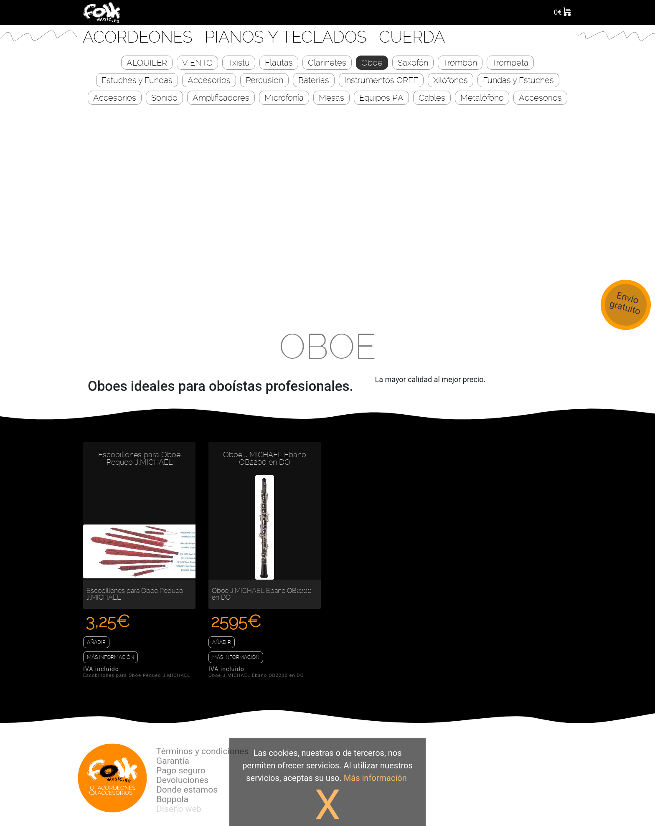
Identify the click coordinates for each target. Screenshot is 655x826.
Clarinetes (327, 63)
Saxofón (413, 63)
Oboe (372, 63)
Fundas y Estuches (518, 80)
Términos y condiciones (202, 751)
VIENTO (197, 63)
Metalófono (482, 98)
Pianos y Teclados (288, 37)
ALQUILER (147, 63)
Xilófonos (450, 80)
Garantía (172, 761)
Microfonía (284, 98)
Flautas (279, 63)
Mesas (331, 98)
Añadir (96, 642)
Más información (110, 657)
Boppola (172, 799)
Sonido (164, 98)
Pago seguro (181, 770)
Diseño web (178, 809)
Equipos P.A (381, 98)
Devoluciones (182, 780)
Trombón (460, 63)
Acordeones (140, 37)
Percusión (264, 80)
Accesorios (209, 80)
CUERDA (412, 37)
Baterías (313, 80)
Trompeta (510, 63)
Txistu (239, 63)
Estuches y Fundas (137, 80)
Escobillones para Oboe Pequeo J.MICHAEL (139, 458)
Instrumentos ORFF (381, 80)
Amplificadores (221, 98)
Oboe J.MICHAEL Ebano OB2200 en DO (264, 458)
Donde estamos (187, 790)
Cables (432, 98)
